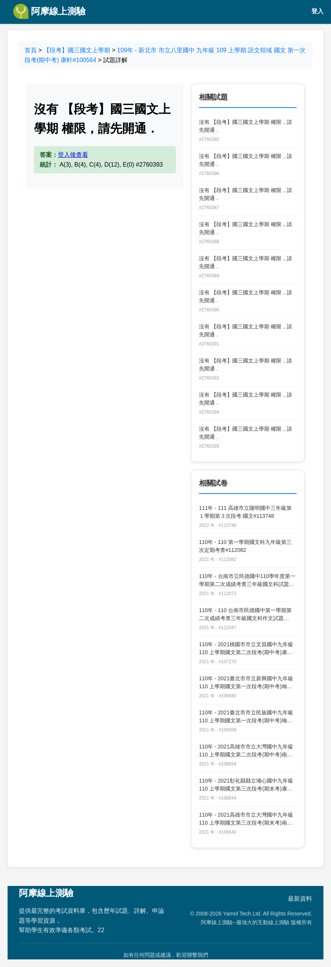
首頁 (31, 50)
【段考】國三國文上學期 (77, 50)
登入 (317, 11)
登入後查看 (73, 155)
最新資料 (300, 898)
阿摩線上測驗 (49, 11)
